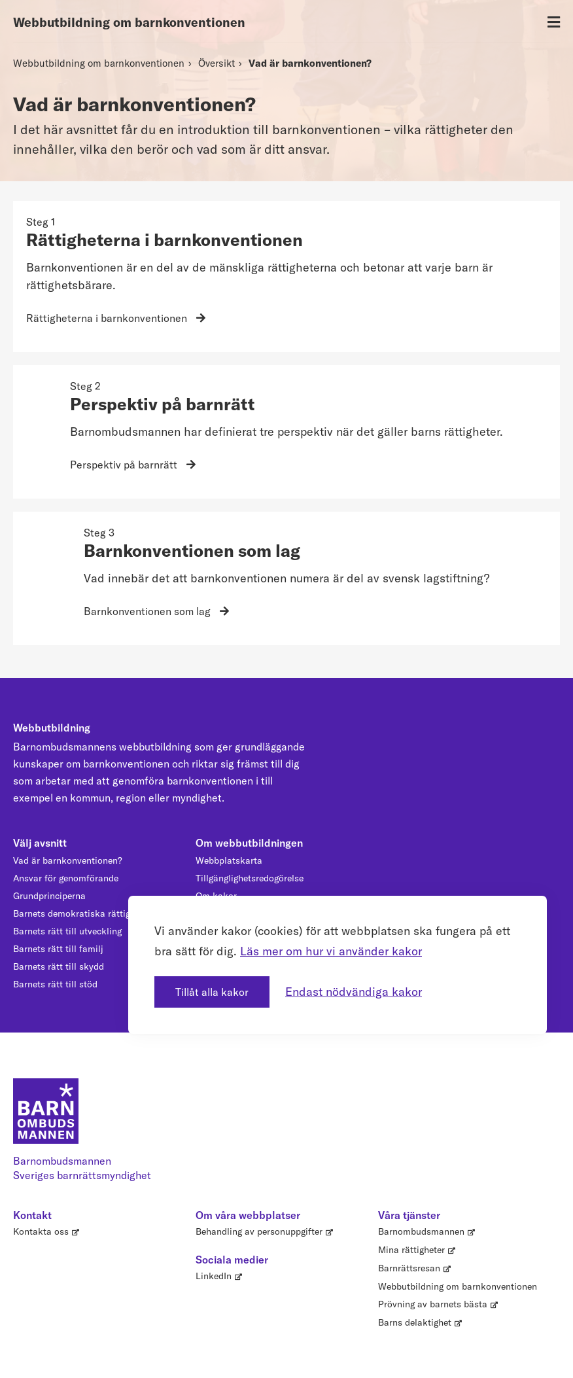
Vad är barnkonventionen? (310, 63)
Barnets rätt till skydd (58, 966)
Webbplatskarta (229, 860)
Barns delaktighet (414, 1322)
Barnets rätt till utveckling (67, 931)
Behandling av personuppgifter (259, 1231)
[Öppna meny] (553, 22)
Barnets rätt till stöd (55, 984)
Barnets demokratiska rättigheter (82, 913)
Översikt (216, 63)
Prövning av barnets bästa (432, 1304)
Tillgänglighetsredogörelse (250, 878)
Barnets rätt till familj (58, 949)
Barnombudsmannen (421, 1231)
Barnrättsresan (409, 1268)
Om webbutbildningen (249, 842)
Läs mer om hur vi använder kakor (331, 948)
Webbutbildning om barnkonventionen (129, 22)
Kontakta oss (41, 1231)
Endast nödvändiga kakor (353, 989)
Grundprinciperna (49, 896)
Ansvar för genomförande (65, 878)
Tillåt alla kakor (212, 989)
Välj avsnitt (40, 842)
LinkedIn (214, 1276)
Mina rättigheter (411, 1250)
